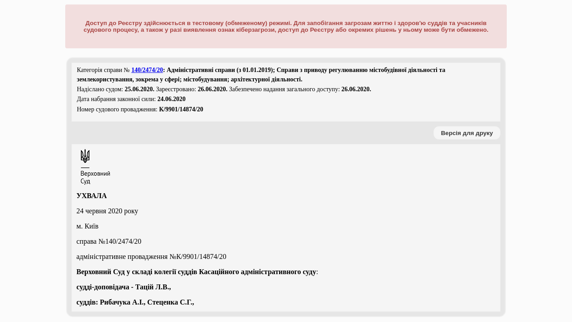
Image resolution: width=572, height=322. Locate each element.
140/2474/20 (147, 70)
